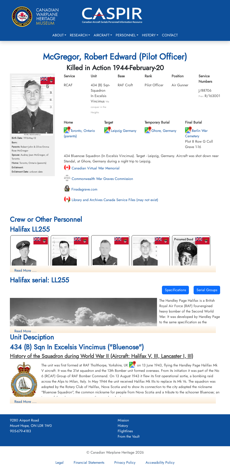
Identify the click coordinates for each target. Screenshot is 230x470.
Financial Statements (89, 462)
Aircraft (101, 35)
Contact (170, 35)
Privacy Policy (124, 462)
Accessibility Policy (160, 462)
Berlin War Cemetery (196, 133)
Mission (123, 420)
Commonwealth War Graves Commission (98, 178)
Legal (59, 462)
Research (78, 35)
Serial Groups (207, 290)
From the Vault (128, 436)
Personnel (126, 35)
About (58, 35)
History (149, 35)
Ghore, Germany (160, 130)
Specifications (175, 290)
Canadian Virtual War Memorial (91, 168)
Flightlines (125, 431)
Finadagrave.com (80, 189)
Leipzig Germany (120, 130)
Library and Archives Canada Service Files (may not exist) (111, 199)
